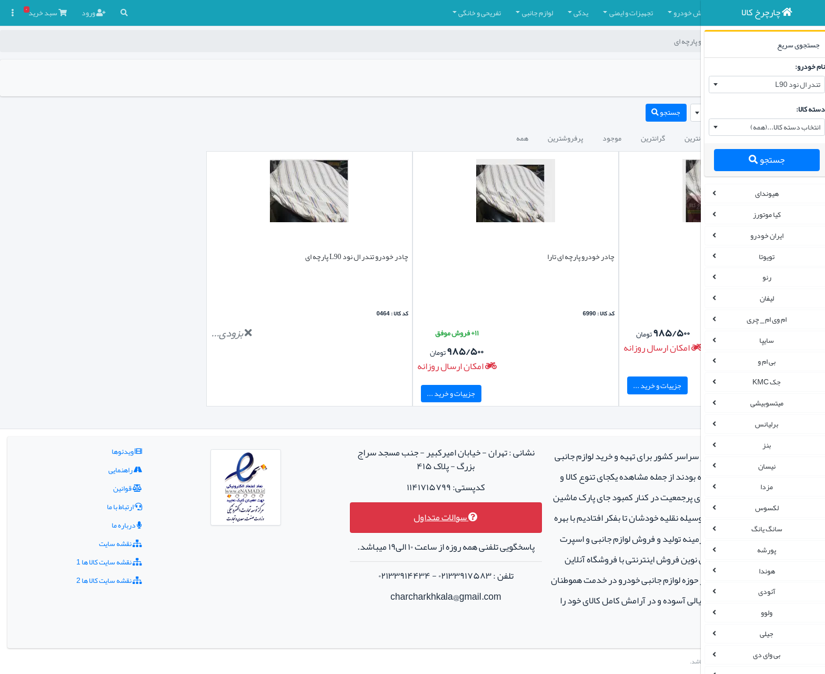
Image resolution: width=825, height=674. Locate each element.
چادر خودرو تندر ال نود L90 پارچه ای (291, 256)
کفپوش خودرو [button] (562, 12)
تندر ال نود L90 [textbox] (790, 84)
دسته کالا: (803, 109)
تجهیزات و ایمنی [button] (499, 12)
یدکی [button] (449, 12)
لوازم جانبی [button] (405, 12)
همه (391, 138)
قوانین (105, 467)
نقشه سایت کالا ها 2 (87, 559)
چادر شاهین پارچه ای (659, 256)
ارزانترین (565, 138)
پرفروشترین (433, 138)
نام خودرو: (803, 66)
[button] (679, 13)
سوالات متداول (375, 497)
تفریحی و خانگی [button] (348, 12)
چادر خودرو (626, 41)
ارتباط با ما (102, 486)
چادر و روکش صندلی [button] (632, 12)
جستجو (759, 160)
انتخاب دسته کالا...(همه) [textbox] (778, 127)
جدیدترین (612, 138)
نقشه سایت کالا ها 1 (87, 541)
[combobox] (759, 85)
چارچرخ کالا (670, 41)
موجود (480, 138)
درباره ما (104, 504)
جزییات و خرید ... (559, 385)
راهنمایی (103, 449)
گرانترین (521, 138)
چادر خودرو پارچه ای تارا (482, 256)
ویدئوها (104, 430)
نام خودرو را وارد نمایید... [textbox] (649, 112)
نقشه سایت (98, 523)
